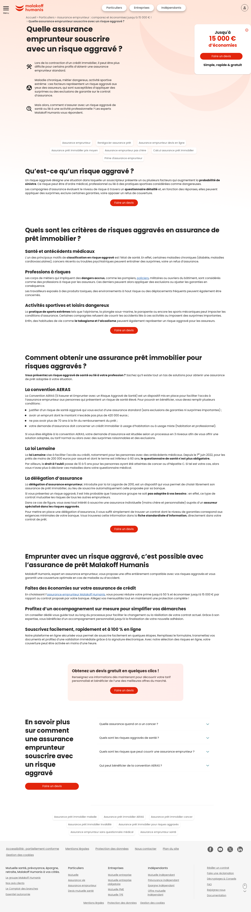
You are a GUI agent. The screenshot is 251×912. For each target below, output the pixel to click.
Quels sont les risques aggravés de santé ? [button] (129, 738)
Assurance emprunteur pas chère (125, 150)
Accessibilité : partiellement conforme (32, 849)
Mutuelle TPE (115, 894)
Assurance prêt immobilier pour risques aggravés (149, 824)
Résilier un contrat (218, 868)
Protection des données (112, 849)
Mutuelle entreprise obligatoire (120, 882)
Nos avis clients (15, 883)
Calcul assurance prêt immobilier (174, 150)
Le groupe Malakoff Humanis (23, 877)
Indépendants (171, 8)
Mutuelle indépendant (161, 875)
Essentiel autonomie (18, 894)
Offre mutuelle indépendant (157, 892)
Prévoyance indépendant (163, 880)
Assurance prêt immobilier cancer (171, 817)
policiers (143, 278)
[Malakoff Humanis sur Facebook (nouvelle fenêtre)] (210, 850)
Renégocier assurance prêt (115, 143)
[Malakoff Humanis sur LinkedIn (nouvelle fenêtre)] (240, 850)
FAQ (209, 884)
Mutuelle (73, 875)
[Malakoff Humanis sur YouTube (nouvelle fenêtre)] (220, 850)
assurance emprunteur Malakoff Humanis (76, 594)
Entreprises (141, 8)
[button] (6, 8)
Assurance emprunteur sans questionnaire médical (102, 832)
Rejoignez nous (216, 890)
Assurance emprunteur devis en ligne (162, 143)
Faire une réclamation (220, 873)
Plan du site (171, 849)
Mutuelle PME (116, 889)
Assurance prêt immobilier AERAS (124, 817)
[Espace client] (244, 7)
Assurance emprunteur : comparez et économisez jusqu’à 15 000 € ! (104, 17)
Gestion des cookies (20, 855)
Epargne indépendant (161, 885)
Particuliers (114, 8)
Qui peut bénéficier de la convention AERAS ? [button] (130, 766)
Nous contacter (145, 849)
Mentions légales (77, 849)
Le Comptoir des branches (22, 888)
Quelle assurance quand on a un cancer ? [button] (128, 724)
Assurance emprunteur (76, 143)
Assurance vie (76, 880)
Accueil (31, 17)
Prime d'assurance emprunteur (123, 158)
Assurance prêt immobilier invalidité (90, 824)
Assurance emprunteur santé (158, 832)
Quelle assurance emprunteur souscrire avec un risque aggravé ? (76, 21)
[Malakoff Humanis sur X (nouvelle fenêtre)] (230, 849)
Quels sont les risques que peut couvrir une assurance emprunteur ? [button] (146, 752)
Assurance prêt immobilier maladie (75, 817)
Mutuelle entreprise (120, 875)
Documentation (216, 895)
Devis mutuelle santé (81, 891)
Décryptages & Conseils (221, 879)
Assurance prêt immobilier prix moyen (74, 150)
